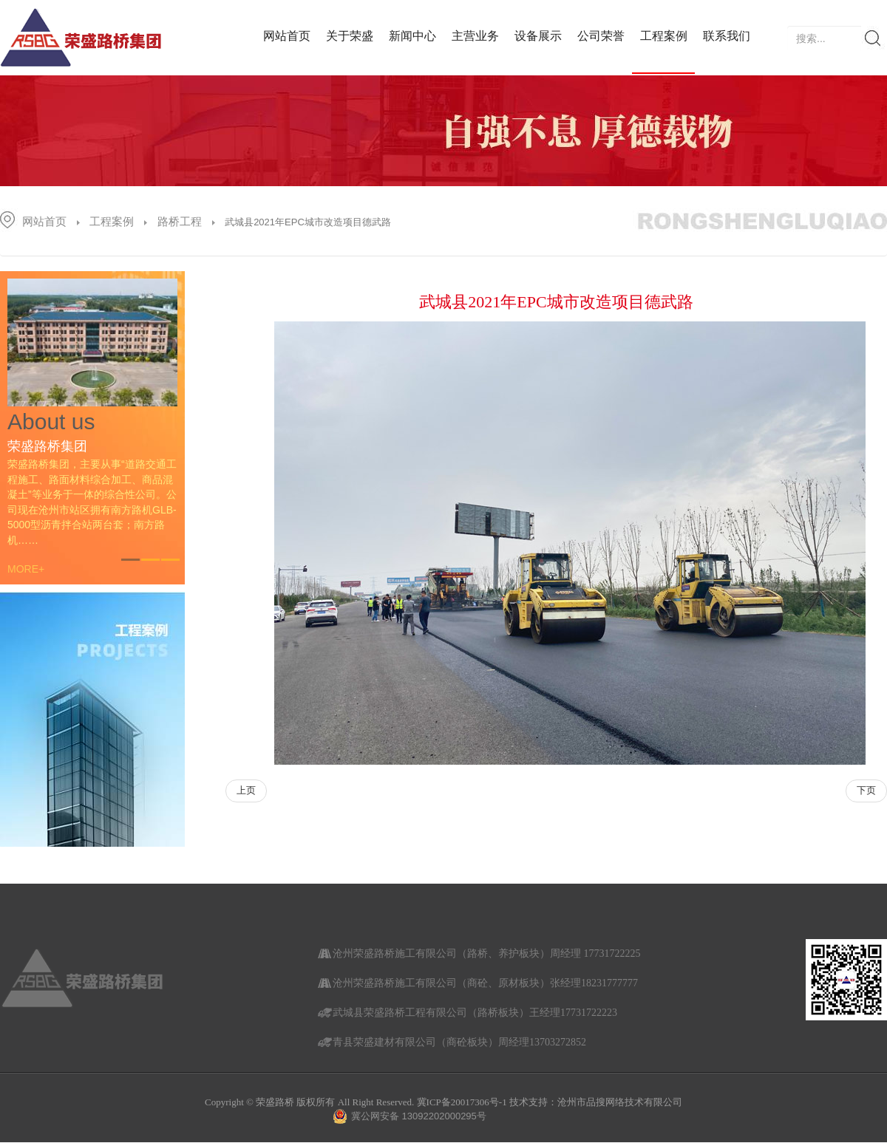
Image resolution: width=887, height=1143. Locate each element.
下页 (866, 790)
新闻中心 (412, 36)
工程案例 (663, 36)
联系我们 (726, 36)
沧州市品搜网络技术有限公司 (619, 1102)
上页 (246, 790)
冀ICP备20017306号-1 (462, 1102)
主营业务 (475, 36)
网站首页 (286, 36)
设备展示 (538, 36)
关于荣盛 (349, 36)
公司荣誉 (601, 36)
